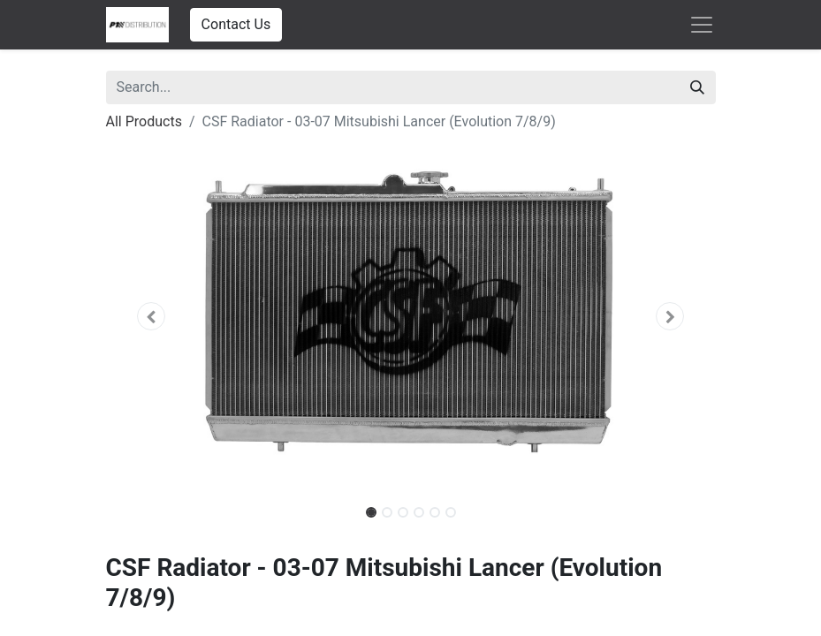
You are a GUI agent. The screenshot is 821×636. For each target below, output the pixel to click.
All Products (144, 121)
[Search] (697, 87)
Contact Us (236, 24)
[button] (152, 316)
